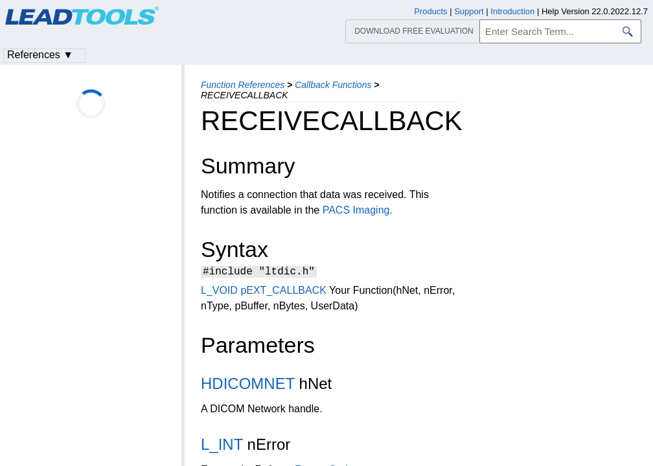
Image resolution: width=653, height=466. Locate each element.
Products (430, 11)
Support (469, 11)
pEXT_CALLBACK (283, 292)
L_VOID (219, 292)
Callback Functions (333, 85)
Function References (242, 85)
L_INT (222, 446)
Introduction (512, 11)
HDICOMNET (248, 385)
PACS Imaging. (358, 210)
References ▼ (40, 54)
